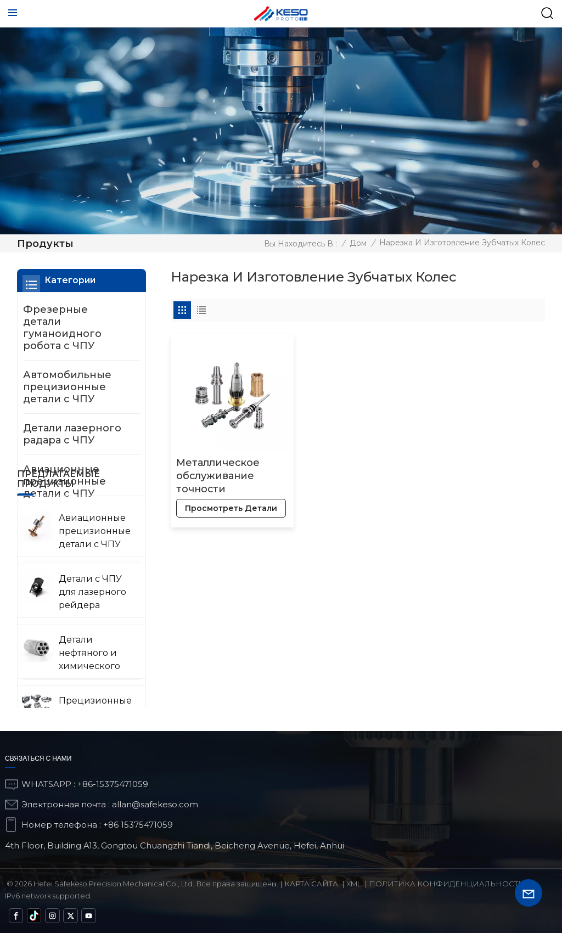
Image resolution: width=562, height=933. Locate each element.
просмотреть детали (213, 503)
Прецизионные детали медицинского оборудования (65, 594)
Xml (353, 883)
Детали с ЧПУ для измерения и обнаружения (70, 706)
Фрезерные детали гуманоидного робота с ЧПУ (62, 327)
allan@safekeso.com (155, 804)
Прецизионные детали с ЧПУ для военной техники (70, 653)
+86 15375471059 (138, 824)
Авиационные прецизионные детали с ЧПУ (64, 481)
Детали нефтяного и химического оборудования (73, 534)
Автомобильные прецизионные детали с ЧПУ (67, 387)
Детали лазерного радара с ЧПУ (72, 434)
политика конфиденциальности (447, 883)
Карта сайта (311, 883)
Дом (358, 243)
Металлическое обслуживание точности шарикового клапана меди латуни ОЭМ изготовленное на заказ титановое (225, 471)
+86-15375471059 (112, 784)
